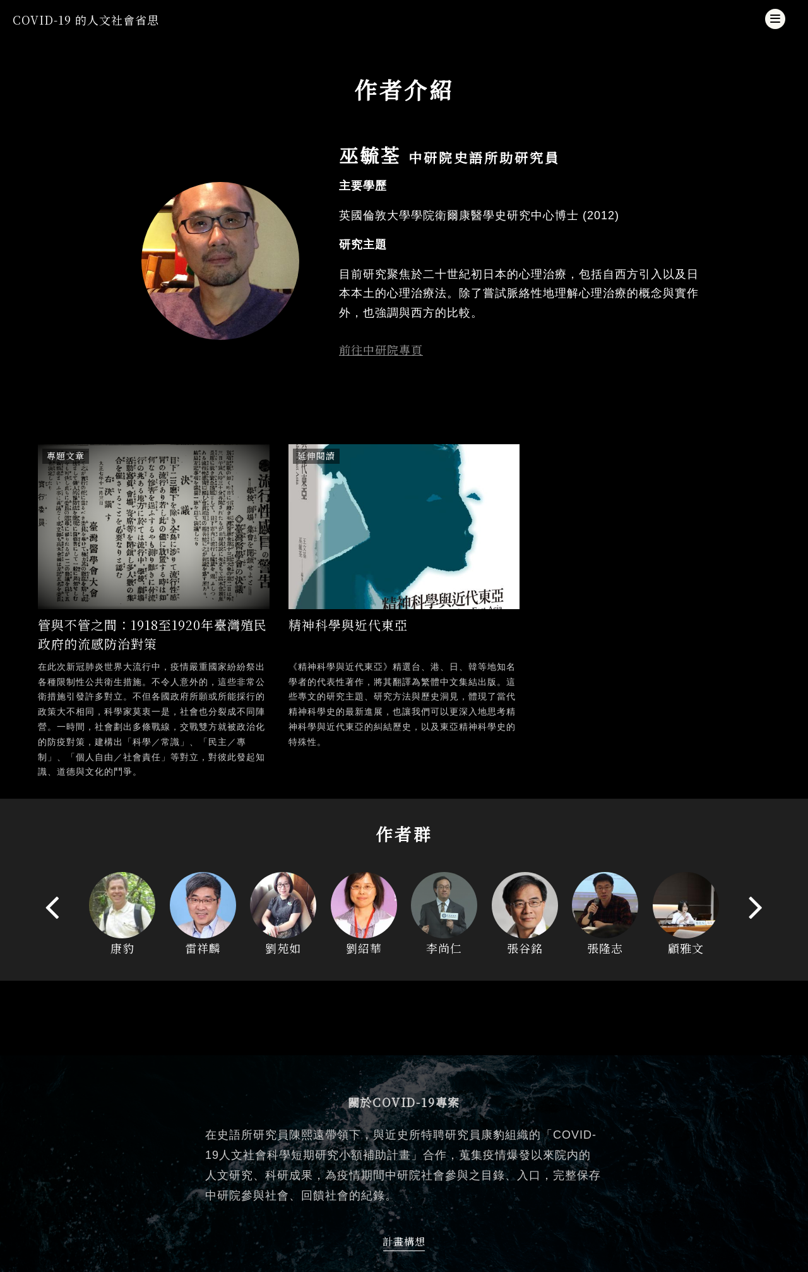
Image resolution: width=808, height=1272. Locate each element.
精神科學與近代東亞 (348, 624)
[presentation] (52, 906)
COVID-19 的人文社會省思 (86, 19)
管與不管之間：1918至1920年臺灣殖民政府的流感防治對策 (152, 634)
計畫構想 (404, 1241)
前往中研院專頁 (381, 349)
